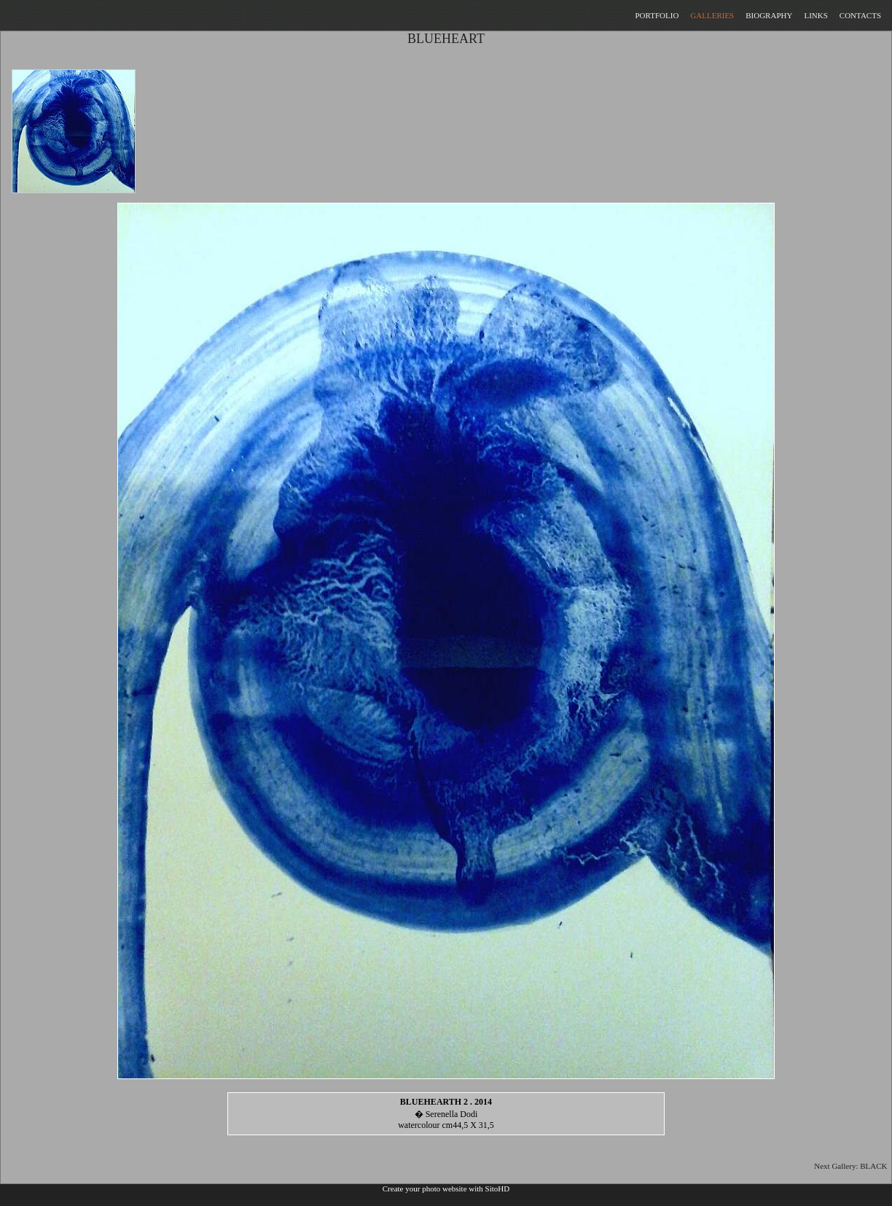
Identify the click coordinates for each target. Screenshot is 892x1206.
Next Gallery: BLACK (852, 1166)
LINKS (815, 15)
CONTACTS (860, 15)
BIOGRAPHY (769, 15)
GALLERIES (712, 15)
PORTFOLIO (656, 15)
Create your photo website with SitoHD (446, 1188)
